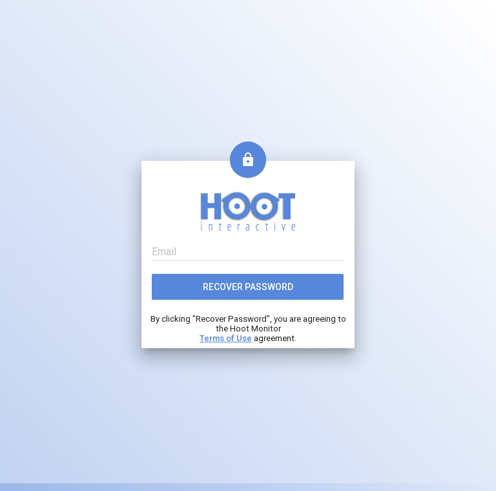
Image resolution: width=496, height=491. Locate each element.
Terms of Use (226, 338)
